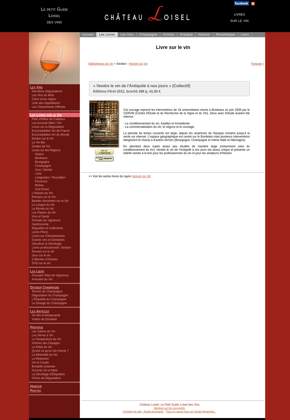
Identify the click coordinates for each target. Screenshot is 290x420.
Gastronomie (40, 224)
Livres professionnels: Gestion (51, 247)
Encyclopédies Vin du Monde (51, 134)
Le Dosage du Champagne (49, 303)
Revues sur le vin (43, 251)
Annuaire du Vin (42, 279)
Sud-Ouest (40, 189)
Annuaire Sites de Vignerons (50, 275)
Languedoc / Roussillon (48, 177)
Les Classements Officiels (48, 107)
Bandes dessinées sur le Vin (50, 201)
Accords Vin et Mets (45, 370)
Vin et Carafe (40, 362)
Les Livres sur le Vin (46, 115)
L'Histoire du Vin (42, 193)
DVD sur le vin (41, 263)
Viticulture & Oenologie (47, 243)
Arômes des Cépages (46, 343)
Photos (35, 390)
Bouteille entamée (43, 366)
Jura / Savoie (42, 169)
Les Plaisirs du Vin (44, 212)
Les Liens (37, 271)
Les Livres (107, 34)
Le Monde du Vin (43, 208)
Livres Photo (40, 232)
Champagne (41, 166)
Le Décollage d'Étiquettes (48, 374)
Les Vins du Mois (43, 95)
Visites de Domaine (44, 319)
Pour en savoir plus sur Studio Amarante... (191, 411)
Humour (36, 386)
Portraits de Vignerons (46, 220)
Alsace (38, 154)
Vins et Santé (40, 216)
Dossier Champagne (44, 287)
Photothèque (225, 34)
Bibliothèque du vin (101, 63)
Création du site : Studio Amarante (143, 411)
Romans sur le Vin (44, 197)
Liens (245, 34)
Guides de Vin (41, 146)
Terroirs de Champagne (47, 291)
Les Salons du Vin (44, 331)
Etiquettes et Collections (47, 228)
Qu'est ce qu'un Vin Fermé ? (50, 351)
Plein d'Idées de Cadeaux (48, 119)
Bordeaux (40, 158)
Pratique (36, 327)
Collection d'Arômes (45, 259)
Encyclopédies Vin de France (51, 130)
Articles (168, 34)
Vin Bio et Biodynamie (46, 315)
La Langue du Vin (43, 204)
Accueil (88, 34)
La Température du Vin (46, 339)
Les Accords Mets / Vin (47, 123)
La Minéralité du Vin (45, 354)
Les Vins (36, 87)
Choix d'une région (44, 99)
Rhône (38, 185)
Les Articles (39, 311)
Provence (39, 181)
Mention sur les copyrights (169, 408)
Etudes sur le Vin (43, 138)
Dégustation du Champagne (50, 295)
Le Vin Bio (38, 142)
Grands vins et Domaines (48, 240)
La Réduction (40, 358)
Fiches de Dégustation (46, 378)
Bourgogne (40, 162)
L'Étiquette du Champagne (49, 299)
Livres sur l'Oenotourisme (48, 236)
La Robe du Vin (42, 347)
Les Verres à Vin (42, 335)
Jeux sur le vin (41, 255)
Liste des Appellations (46, 103)
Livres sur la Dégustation (48, 127)
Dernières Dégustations (47, 91)
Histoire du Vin (138, 63)
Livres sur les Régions (46, 150)
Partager (256, 63)
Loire (37, 173)
